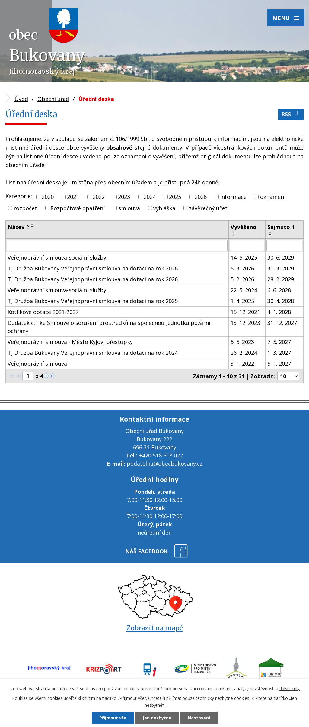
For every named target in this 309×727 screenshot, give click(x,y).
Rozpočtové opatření (77, 208)
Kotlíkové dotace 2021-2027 (43, 311)
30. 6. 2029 (280, 257)
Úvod (21, 98)
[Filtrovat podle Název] (117, 245)
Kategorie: (18, 196)
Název (18, 227)
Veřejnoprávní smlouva (37, 363)
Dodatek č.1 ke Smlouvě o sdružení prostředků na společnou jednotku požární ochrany (109, 326)
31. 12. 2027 (282, 322)
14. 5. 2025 (244, 257)
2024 (150, 196)
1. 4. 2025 (242, 301)
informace (233, 196)
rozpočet (25, 208)
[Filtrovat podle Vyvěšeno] (247, 245)
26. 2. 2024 (244, 352)
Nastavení (199, 718)
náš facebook (146, 551)
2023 (124, 196)
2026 (201, 196)
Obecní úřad (53, 98)
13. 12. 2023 (245, 322)
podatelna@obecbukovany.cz (164, 463)
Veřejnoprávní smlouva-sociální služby (57, 257)
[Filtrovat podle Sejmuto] (284, 245)
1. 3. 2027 (279, 352)
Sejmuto (281, 227)
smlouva (129, 208)
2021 (73, 196)
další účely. (289, 688)
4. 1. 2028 (279, 311)
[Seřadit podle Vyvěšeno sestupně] (234, 235)
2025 (175, 196)
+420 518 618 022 (161, 455)
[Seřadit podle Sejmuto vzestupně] (270, 232)
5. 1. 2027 (279, 363)
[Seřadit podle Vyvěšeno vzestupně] (234, 232)
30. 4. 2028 (280, 301)
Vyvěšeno (243, 227)
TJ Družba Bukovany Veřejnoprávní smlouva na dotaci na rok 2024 (93, 352)
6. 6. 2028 (279, 290)
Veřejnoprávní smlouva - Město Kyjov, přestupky (70, 341)
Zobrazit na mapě (154, 628)
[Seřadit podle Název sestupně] (32, 226)
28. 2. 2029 (280, 279)
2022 (99, 196)
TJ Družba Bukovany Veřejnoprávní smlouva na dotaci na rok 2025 (93, 301)
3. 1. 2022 (242, 363)
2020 (48, 196)
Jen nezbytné (157, 718)
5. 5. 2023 (242, 341)
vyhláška (164, 208)
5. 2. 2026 (242, 279)
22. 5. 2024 (244, 290)
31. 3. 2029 (280, 268)
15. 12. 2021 (245, 311)
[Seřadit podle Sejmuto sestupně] (270, 235)
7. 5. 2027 (279, 341)
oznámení (272, 196)
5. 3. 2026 (242, 268)
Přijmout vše (112, 718)
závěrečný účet (208, 208)
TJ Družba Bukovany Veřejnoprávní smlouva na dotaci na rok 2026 (93, 268)
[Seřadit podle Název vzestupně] (32, 224)
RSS (291, 114)
